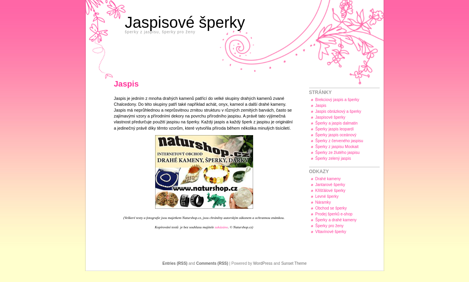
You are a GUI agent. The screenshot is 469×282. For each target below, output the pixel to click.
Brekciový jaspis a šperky (337, 100)
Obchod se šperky (331, 208)
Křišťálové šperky (330, 190)
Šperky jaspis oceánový (336, 135)
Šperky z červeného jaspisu (339, 141)
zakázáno (221, 227)
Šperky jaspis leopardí (334, 129)
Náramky (323, 202)
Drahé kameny (328, 179)
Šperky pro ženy (329, 226)
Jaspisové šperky (185, 22)
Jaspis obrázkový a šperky (338, 111)
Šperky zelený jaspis (333, 158)
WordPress (262, 263)
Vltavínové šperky (330, 232)
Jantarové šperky (330, 185)
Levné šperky (327, 196)
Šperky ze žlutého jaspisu (337, 152)
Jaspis (320, 105)
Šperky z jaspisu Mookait (337, 147)
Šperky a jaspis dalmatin (336, 123)
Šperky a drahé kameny (336, 220)
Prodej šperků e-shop (334, 214)
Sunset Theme (294, 263)
